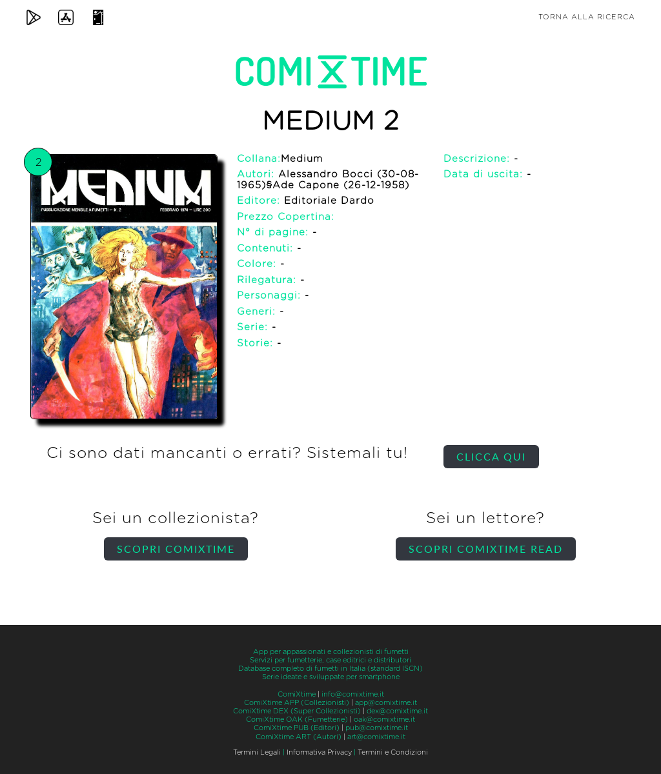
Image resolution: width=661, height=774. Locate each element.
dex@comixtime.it (397, 711)
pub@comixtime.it (376, 727)
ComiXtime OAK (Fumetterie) (297, 719)
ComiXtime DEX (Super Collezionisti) (297, 711)
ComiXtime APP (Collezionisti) (296, 702)
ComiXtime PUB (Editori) (297, 727)
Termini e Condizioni (393, 752)
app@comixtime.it (386, 702)
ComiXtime (297, 694)
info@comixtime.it (352, 694)
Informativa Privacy (319, 752)
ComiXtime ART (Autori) (298, 736)
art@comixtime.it (376, 736)
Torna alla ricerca (586, 17)
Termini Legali (257, 752)
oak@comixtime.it (384, 719)
